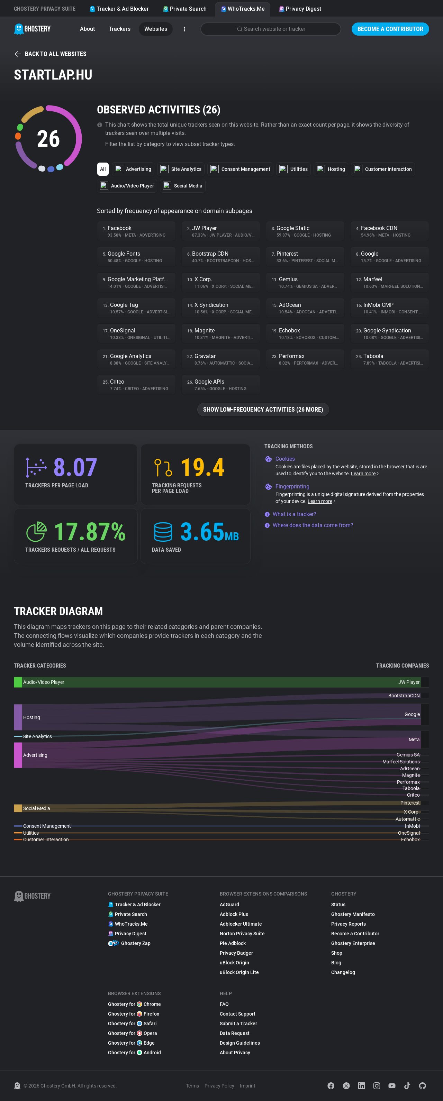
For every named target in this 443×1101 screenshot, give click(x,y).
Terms (192, 1086)
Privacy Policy (219, 1086)
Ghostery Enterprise (353, 943)
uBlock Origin (234, 962)
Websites (155, 29)
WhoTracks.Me (242, 9)
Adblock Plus (234, 914)
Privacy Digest (300, 9)
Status (338, 904)
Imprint (247, 1086)
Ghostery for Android (134, 1052)
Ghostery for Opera (132, 1033)
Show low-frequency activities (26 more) (263, 409)
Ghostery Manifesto (353, 914)
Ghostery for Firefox (133, 1014)
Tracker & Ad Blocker (119, 9)
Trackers (119, 29)
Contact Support (237, 1014)
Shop (336, 953)
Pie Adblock (233, 943)
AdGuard (229, 904)
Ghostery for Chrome (134, 1004)
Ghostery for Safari (132, 1023)
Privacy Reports (348, 924)
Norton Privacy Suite (242, 933)
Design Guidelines (240, 1043)
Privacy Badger (236, 953)
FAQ (224, 1004)
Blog (336, 962)
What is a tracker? (290, 514)
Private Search (185, 9)
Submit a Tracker (238, 1023)
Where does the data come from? (308, 525)
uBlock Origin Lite (239, 972)
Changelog (343, 972)
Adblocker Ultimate (241, 924)
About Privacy (235, 1052)
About (87, 29)
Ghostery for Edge (131, 1043)
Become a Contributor (390, 29)
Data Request (235, 1033)
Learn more (365, 473)
